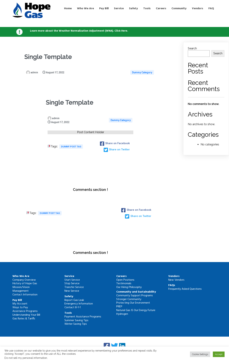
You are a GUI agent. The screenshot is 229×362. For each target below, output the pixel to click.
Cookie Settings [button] (200, 354)
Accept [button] (218, 354)
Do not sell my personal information (25, 357)
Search (192, 48)
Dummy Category (142, 72)
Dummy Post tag (71, 146)
